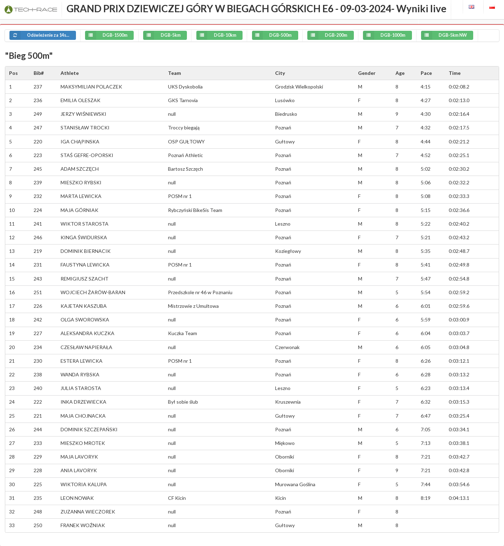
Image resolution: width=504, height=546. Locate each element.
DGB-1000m (377, 35)
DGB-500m (265, 35)
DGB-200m (320, 35)
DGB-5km (155, 35)
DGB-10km (209, 35)
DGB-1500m (99, 35)
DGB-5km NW (437, 35)
